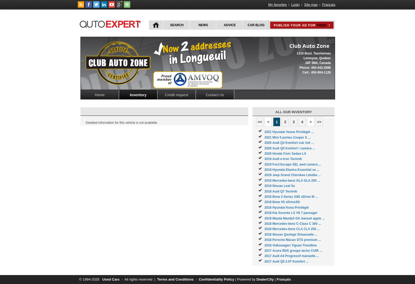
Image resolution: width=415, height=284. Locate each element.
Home (100, 95)
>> (319, 122)
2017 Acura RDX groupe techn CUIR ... (293, 251)
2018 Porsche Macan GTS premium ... (292, 240)
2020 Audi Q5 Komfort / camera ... (289, 148)
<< (260, 122)
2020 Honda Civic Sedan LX (285, 153)
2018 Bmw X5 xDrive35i (282, 202)
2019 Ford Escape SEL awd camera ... (292, 164)
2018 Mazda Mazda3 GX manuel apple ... (294, 218)
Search (177, 25)
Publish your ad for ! (302, 25)
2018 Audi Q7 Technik (280, 191)
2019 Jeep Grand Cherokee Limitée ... (292, 175)
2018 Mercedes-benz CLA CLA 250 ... (292, 229)
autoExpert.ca (111, 23)
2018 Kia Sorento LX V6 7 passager (290, 213)
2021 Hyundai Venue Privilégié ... (289, 132)
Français (328, 5)
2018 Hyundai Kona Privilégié (286, 207)
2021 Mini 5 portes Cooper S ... (287, 137)
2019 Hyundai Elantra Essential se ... (291, 170)
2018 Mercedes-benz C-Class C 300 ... (292, 224)
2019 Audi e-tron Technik (283, 159)
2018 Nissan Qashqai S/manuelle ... (290, 234)
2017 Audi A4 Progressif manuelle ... (291, 256)
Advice (230, 25)
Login (295, 5)
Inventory (138, 95)
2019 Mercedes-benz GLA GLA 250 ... (292, 180)
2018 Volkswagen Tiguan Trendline (290, 245)
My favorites (277, 5)
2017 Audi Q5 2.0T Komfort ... (286, 261)
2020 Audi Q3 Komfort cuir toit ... (289, 143)
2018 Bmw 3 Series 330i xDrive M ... (291, 197)
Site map (311, 5)
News (203, 25)
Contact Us (215, 95)
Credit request (176, 95)
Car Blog (256, 25)
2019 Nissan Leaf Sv (279, 186)
